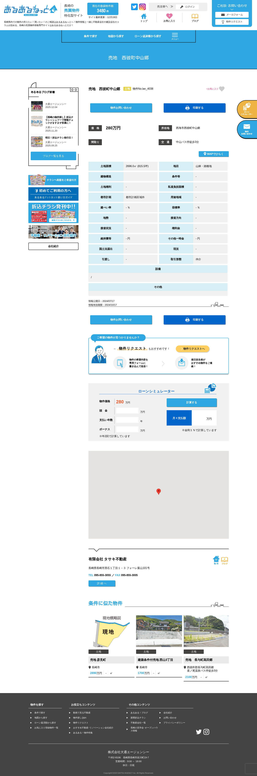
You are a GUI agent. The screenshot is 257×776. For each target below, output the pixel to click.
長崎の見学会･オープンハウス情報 (144, 729)
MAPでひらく (214, 153)
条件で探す (90, 36)
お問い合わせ (170, 717)
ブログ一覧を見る (53, 156)
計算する (191, 402)
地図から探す (116, 36)
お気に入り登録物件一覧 (46, 727)
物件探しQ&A (79, 717)
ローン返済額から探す (148, 36)
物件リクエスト (232, 22)
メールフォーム (232, 14)
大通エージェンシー (55, 104)
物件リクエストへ (194, 348)
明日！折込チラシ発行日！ (59, 137)
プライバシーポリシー (174, 722)
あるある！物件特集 (83, 732)
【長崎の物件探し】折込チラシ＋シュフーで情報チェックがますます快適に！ (59, 120)
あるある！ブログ (139, 712)
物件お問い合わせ (121, 107)
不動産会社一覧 (138, 722)
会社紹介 (53, 246)
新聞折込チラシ (138, 717)
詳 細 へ (102, 583)
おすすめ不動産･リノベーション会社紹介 (93, 727)
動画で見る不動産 (82, 712)
